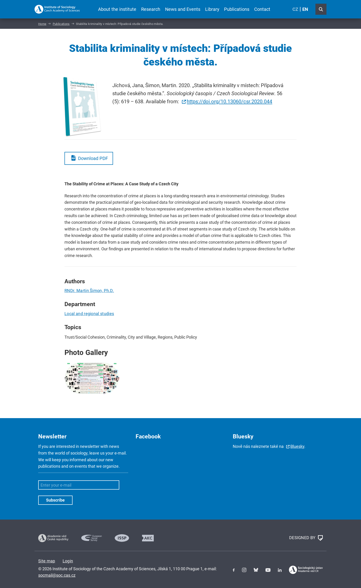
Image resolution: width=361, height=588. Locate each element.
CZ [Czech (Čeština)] (295, 9)
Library (212, 9)
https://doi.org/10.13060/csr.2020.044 (229, 101)
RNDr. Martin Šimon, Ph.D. (89, 290)
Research (150, 9)
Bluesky (297, 446)
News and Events (182, 9)
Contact (262, 9)
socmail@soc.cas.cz (57, 575)
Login (68, 560)
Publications (236, 9)
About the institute (117, 9)
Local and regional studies (89, 313)
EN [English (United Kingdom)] (305, 9)
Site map (46, 560)
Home (42, 24)
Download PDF (93, 158)
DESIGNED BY (306, 538)
